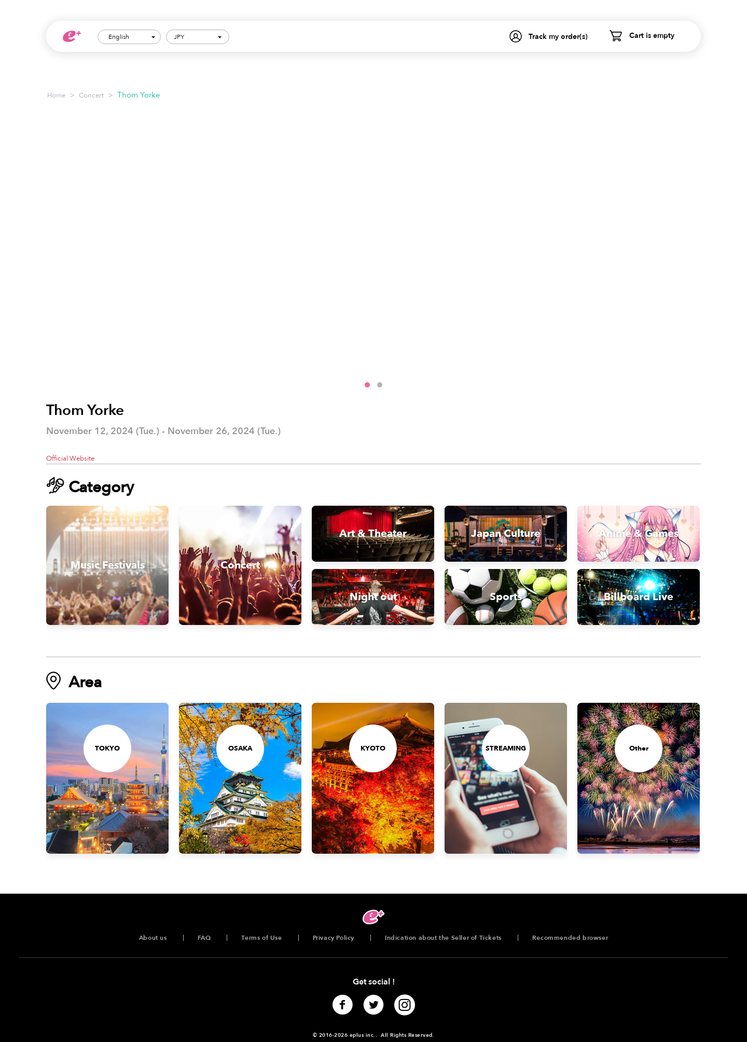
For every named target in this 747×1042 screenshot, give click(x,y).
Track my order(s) (558, 36)
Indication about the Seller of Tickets (443, 938)
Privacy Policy (333, 938)
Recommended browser (570, 938)
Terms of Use (261, 938)
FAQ (204, 938)
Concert (91, 95)
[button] (367, 385)
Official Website (70, 458)
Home (56, 95)
